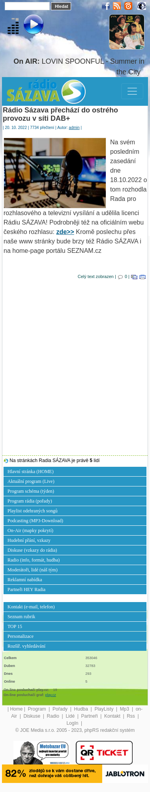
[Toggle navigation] (132, 91)
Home (16, 709)
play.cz (50, 695)
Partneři (90, 716)
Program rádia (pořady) (30, 501)
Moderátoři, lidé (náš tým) (33, 570)
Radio (54, 716)
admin (74, 127)
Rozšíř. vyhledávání (26, 646)
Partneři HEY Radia (26, 589)
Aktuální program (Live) (31, 481)
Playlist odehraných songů (33, 511)
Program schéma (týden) (31, 491)
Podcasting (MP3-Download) (35, 520)
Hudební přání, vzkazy (29, 540)
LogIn (72, 723)
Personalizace (21, 636)
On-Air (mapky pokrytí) (30, 530)
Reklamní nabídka (25, 579)
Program (37, 709)
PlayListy (104, 709)
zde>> (65, 231)
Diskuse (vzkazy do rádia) (32, 550)
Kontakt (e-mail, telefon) (31, 607)
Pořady (60, 709)
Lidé (71, 716)
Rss (131, 716)
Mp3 (125, 709)
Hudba (82, 709)
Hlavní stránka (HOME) (31, 471)
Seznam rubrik (21, 616)
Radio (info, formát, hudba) (34, 560)
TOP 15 (15, 626)
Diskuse (32, 716)
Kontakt (113, 716)
